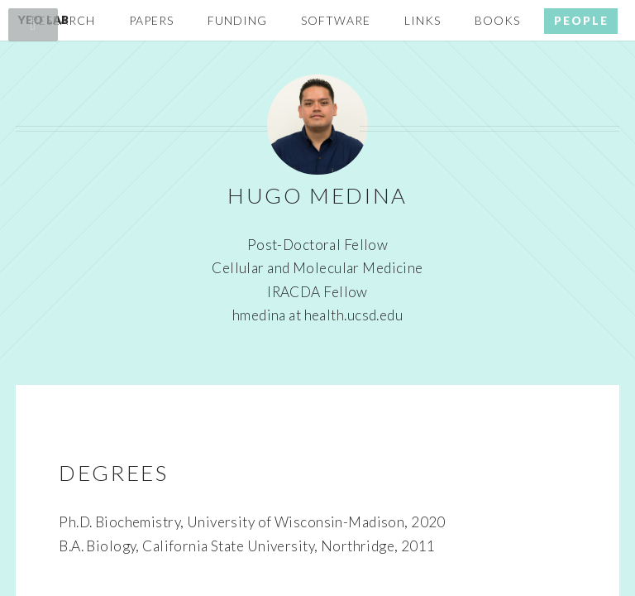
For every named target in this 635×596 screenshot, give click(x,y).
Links (422, 20)
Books (497, 20)
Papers (151, 20)
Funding (237, 20)
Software (335, 20)
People (581, 20)
